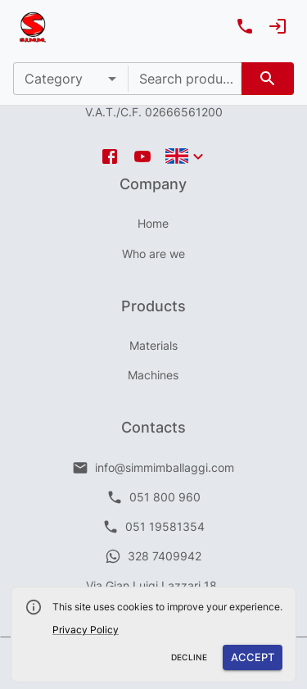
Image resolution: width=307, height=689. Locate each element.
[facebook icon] (109, 156)
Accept (252, 657)
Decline (189, 657)
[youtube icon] (142, 156)
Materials (153, 345)
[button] (70, 78)
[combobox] (185, 78)
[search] (268, 78)
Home (153, 223)
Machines (153, 375)
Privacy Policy (85, 629)
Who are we (153, 254)
